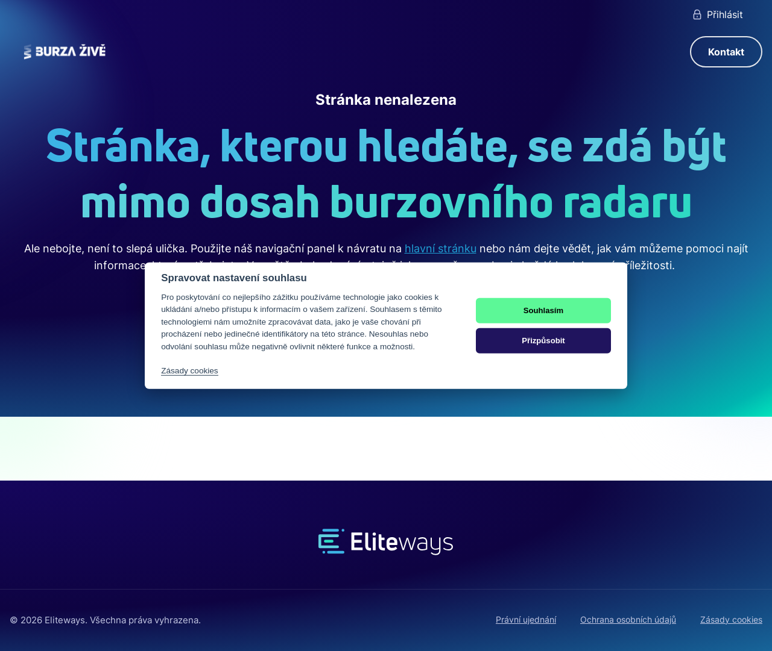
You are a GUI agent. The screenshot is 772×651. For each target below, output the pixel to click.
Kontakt (726, 52)
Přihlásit (717, 14)
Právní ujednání (526, 619)
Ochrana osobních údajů (628, 619)
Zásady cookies (731, 619)
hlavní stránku (440, 248)
